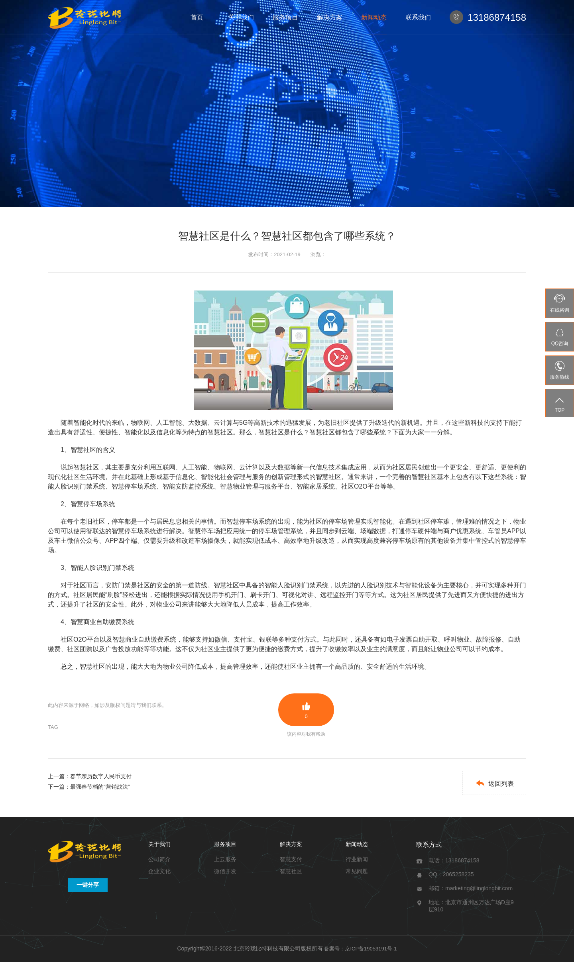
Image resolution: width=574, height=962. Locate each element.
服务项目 (285, 17)
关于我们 (241, 17)
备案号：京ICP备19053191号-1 (360, 949)
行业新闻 (357, 859)
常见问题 (357, 871)
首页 (197, 17)
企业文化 (159, 871)
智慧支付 (291, 859)
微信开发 (225, 871)
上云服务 (225, 859)
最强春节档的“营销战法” (100, 786)
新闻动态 (374, 17)
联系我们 (418, 17)
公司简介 (159, 859)
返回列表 (494, 783)
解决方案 (329, 17)
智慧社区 (291, 871)
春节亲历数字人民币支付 (101, 776)
